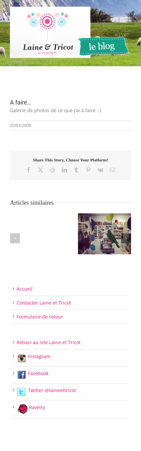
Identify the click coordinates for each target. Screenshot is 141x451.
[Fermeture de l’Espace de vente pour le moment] (104, 216)
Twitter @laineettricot (46, 390)
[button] (15, 238)
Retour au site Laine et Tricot (49, 342)
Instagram (33, 356)
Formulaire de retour (40, 317)
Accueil (25, 289)
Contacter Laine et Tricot (44, 303)
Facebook (32, 373)
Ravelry (31, 407)
